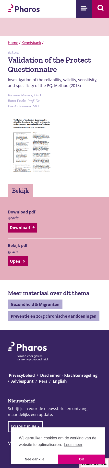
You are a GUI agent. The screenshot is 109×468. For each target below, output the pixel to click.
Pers (43, 381)
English (60, 381)
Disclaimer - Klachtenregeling (68, 375)
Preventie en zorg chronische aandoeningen (54, 316)
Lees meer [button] (73, 445)
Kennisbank (31, 42)
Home (13, 42)
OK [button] (81, 459)
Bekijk (20, 190)
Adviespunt (22, 381)
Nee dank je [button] (34, 459)
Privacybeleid (22, 375)
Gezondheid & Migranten (35, 304)
